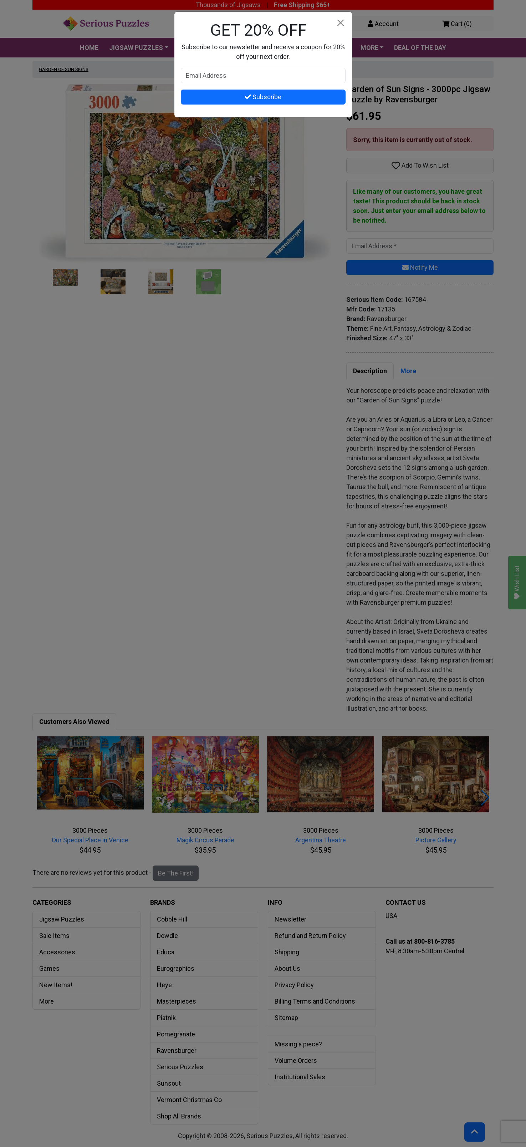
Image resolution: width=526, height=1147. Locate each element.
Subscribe (263, 97)
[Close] (341, 23)
